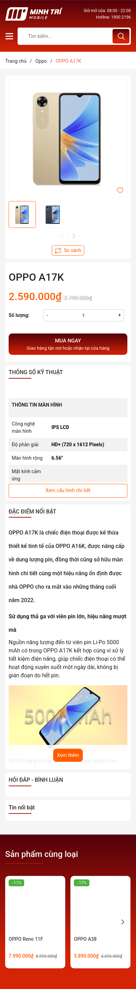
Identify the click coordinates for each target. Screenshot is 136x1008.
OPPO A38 (85, 939)
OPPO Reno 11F (26, 939)
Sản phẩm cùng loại (41, 854)
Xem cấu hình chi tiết (68, 490)
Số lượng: (19, 315)
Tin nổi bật (22, 807)
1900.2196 (121, 17)
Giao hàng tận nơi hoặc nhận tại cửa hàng (68, 344)
